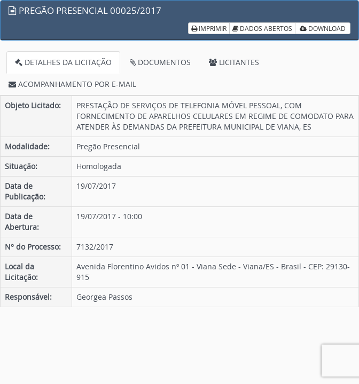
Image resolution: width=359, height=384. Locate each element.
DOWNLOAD (323, 28)
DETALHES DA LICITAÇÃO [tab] (63, 62)
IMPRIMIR (209, 28)
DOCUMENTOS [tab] (160, 62)
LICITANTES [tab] (234, 62)
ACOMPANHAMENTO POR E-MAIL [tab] (72, 84)
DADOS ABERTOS (262, 28)
